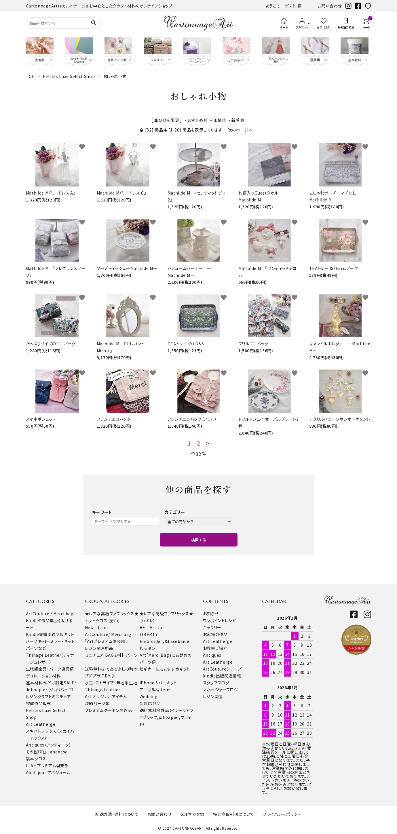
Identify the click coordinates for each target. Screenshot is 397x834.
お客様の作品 (215, 634)
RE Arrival (152, 627)
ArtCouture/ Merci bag (108, 634)
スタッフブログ (216, 683)
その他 (32, 752)
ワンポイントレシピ (219, 620)
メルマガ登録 (192, 814)
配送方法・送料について (117, 814)
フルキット (65, 634)
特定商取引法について (233, 814)
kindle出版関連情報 (222, 676)
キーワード (102, 512)
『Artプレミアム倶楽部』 (106, 641)
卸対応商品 (150, 703)
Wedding (149, 696)
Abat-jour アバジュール (48, 772)
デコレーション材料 (43, 676)
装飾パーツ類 (97, 703)
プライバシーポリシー (282, 814)
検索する (198, 539)
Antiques (212, 655)
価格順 (219, 120)
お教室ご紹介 (215, 648)
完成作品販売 (38, 703)
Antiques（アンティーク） (48, 745)
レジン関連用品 (99, 648)
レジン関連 (213, 696)
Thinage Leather (103, 689)
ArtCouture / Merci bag (50, 613)
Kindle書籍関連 (41, 634)
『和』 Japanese (53, 752)
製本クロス (36, 758)
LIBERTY (149, 634)
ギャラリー (212, 627)
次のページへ (240, 130)
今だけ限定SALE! (59, 683)
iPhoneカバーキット (158, 683)
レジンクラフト (39, 696)
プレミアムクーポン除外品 (108, 710)
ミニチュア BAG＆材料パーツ (111, 655)
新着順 (237, 120)
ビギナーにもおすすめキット (165, 669)
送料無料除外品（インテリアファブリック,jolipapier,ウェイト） (167, 717)
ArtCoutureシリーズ (222, 669)
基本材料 (34, 683)
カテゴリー (175, 512)
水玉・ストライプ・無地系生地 (111, 683)
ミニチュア (61, 696)
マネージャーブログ (220, 689)
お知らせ (211, 613)
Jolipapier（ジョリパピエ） (50, 689)
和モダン (147, 648)
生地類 (32, 669)
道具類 (67, 669)
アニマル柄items (156, 689)
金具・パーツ (50, 669)
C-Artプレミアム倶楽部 (47, 765)
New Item (96, 627)
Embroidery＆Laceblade (164, 641)
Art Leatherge (41, 724)
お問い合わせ (329, 6)
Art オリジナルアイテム (106, 696)
